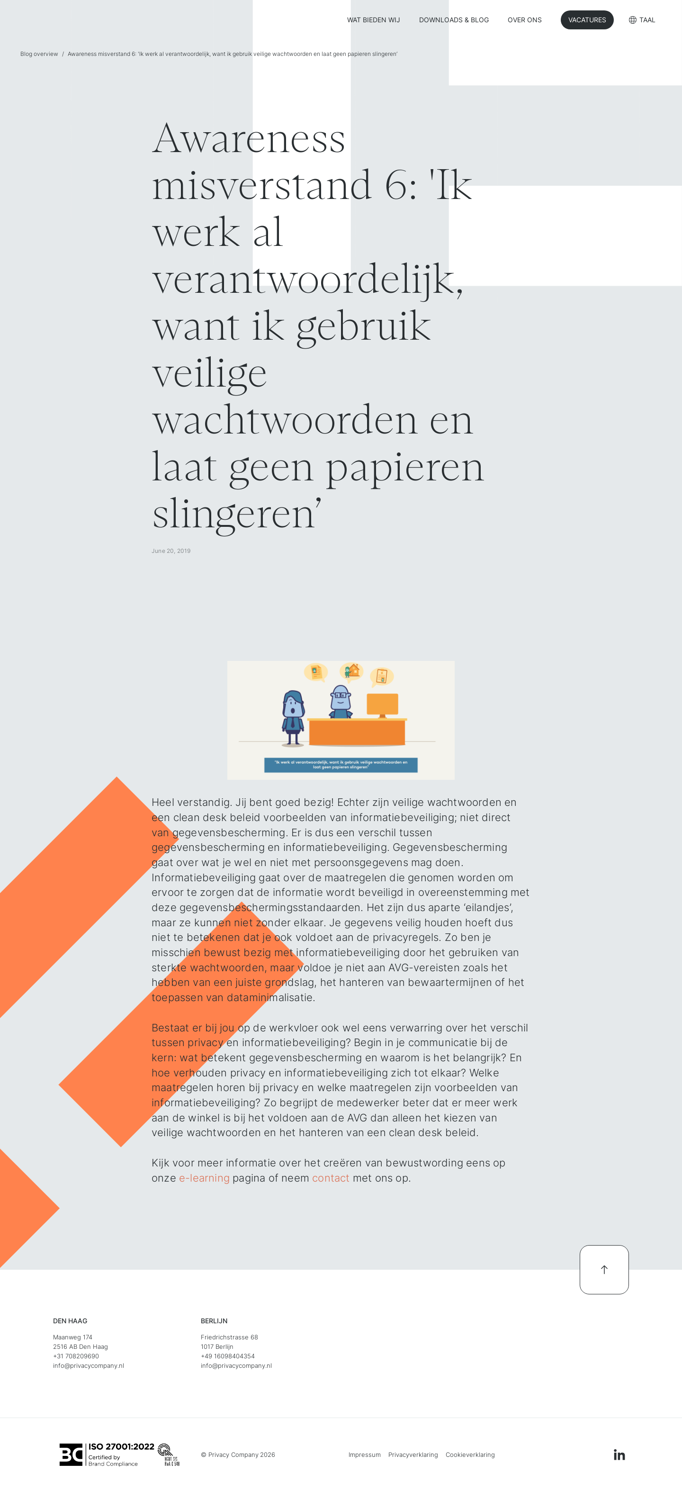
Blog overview (39, 53)
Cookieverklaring (470, 1454)
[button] (642, 21)
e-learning (206, 1178)
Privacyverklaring (413, 1454)
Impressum (365, 1454)
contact (331, 1178)
